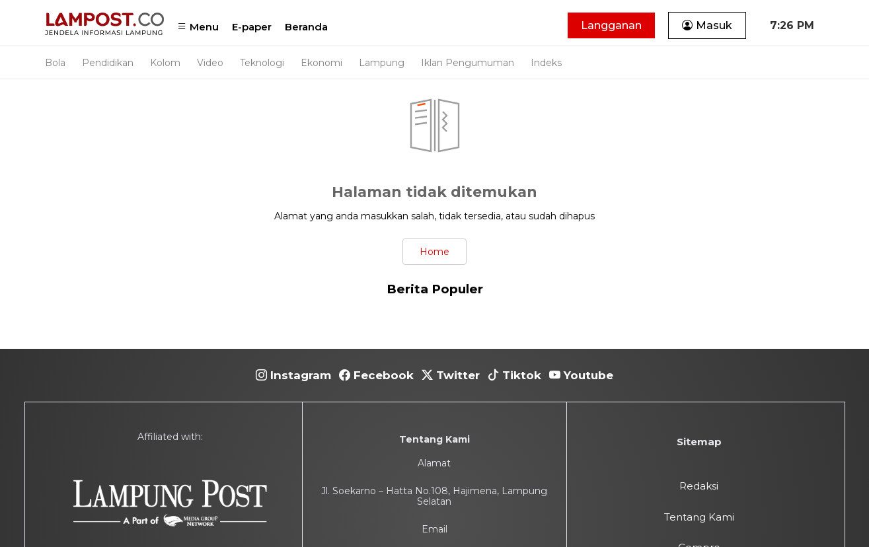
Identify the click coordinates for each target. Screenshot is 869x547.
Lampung (381, 63)
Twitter (451, 375)
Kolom (165, 63)
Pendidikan (107, 63)
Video (210, 63)
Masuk (707, 25)
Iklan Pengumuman (467, 63)
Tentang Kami (699, 517)
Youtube (581, 375)
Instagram (293, 375)
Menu (198, 26)
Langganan (611, 25)
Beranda (306, 26)
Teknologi (262, 63)
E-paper (252, 26)
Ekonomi (321, 63)
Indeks (546, 63)
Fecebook (376, 375)
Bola (55, 63)
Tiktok (514, 375)
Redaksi (698, 486)
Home (434, 252)
